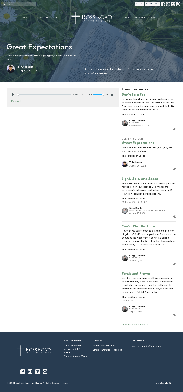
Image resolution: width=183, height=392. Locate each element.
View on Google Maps (75, 355)
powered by (166, 383)
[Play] (13, 94)
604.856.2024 (152, 4)
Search (139, 4)
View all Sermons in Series (135, 324)
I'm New (37, 18)
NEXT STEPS (52, 18)
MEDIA (127, 18)
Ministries (141, 18)
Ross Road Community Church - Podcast (105, 69)
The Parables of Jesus (141, 69)
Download (16, 101)
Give (153, 18)
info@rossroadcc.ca (111, 349)
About (25, 18)
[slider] (44, 94)
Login (65, 383)
